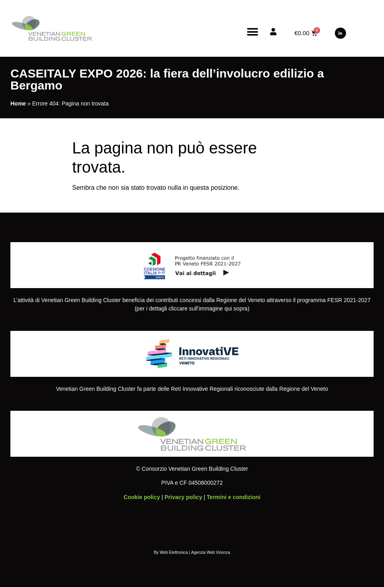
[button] (253, 32)
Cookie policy (141, 497)
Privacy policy (183, 497)
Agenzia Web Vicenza (210, 552)
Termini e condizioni (233, 497)
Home (18, 103)
